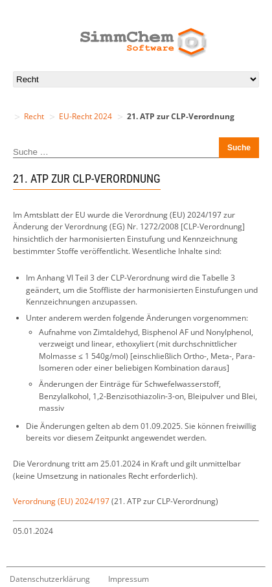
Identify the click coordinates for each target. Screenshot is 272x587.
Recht (34, 116)
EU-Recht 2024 (85, 116)
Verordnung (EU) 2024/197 (61, 501)
